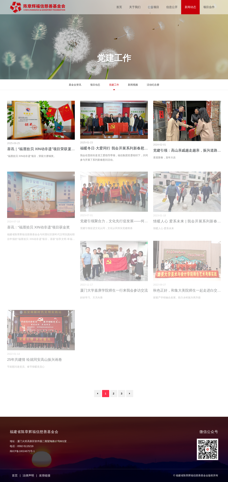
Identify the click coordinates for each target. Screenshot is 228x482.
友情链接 (44, 475)
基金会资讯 (75, 84)
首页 (119, 7)
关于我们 (135, 7)
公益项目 (153, 7)
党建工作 (114, 84)
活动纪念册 (153, 84)
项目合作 (209, 7)
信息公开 (172, 7)
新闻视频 (133, 84)
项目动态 (95, 84)
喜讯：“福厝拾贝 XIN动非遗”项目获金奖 (38, 228)
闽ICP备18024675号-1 (22, 451)
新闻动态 (190, 7)
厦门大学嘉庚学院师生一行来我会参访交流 (114, 291)
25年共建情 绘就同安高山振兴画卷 (34, 361)
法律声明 (28, 475)
